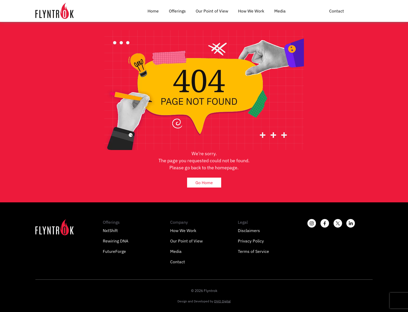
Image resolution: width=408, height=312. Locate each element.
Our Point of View (212, 11)
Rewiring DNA (115, 241)
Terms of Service (253, 251)
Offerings (177, 11)
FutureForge (114, 251)
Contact (336, 11)
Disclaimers (249, 230)
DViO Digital (222, 301)
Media (280, 11)
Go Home (204, 182)
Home (153, 11)
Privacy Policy (251, 241)
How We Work (251, 11)
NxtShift (110, 230)
